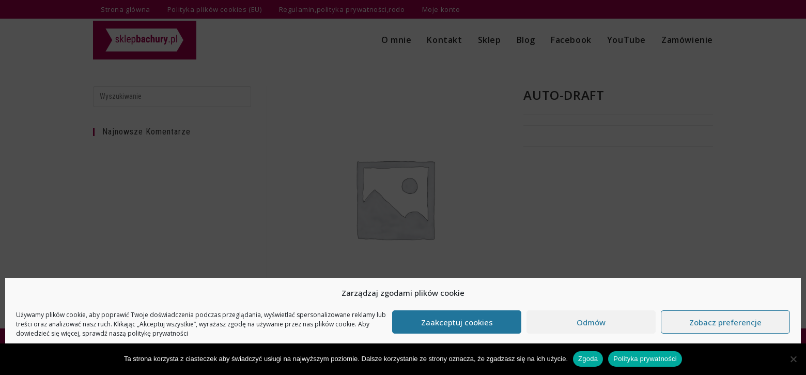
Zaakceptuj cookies (457, 322)
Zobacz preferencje (725, 322)
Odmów (591, 322)
